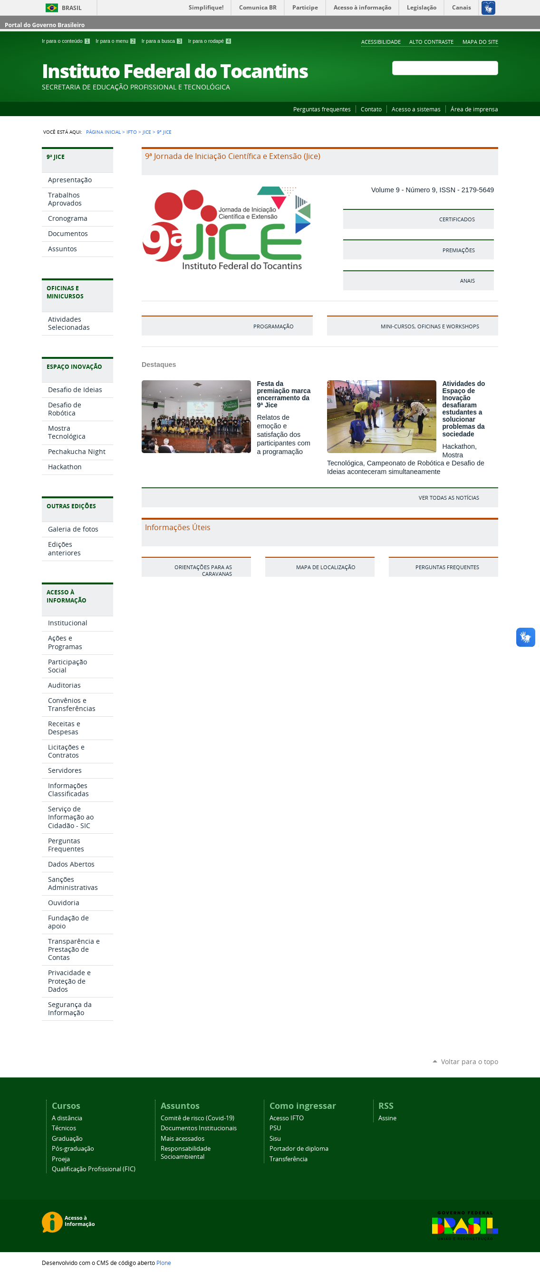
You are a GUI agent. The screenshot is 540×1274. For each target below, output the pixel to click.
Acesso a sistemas (416, 109)
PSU (275, 1128)
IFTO (131, 131)
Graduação (67, 1139)
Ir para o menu (116, 41)
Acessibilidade (381, 41)
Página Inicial (103, 131)
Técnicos (64, 1128)
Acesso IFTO (287, 1118)
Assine (387, 1118)
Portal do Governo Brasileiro (45, 25)
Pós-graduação (73, 1149)
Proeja (61, 1159)
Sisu (275, 1139)
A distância (67, 1118)
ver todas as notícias (449, 497)
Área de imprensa (474, 109)
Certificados (457, 219)
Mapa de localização (326, 567)
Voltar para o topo (469, 1061)
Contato (371, 109)
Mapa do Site (480, 41)
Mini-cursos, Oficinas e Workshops (430, 326)
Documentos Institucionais (199, 1128)
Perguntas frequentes (322, 109)
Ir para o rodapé (210, 41)
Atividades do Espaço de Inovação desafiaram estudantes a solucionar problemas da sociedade (463, 409)
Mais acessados (182, 1139)
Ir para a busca (163, 41)
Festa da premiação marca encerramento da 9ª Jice (283, 394)
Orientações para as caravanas (203, 570)
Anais (467, 280)
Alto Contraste (431, 41)
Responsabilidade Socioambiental (186, 1153)
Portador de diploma (299, 1149)
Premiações (459, 250)
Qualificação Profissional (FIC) (93, 1169)
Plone (163, 1262)
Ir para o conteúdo (67, 41)
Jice (147, 131)
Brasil (72, 8)
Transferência (289, 1159)
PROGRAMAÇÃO (273, 326)
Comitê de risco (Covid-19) (197, 1118)
